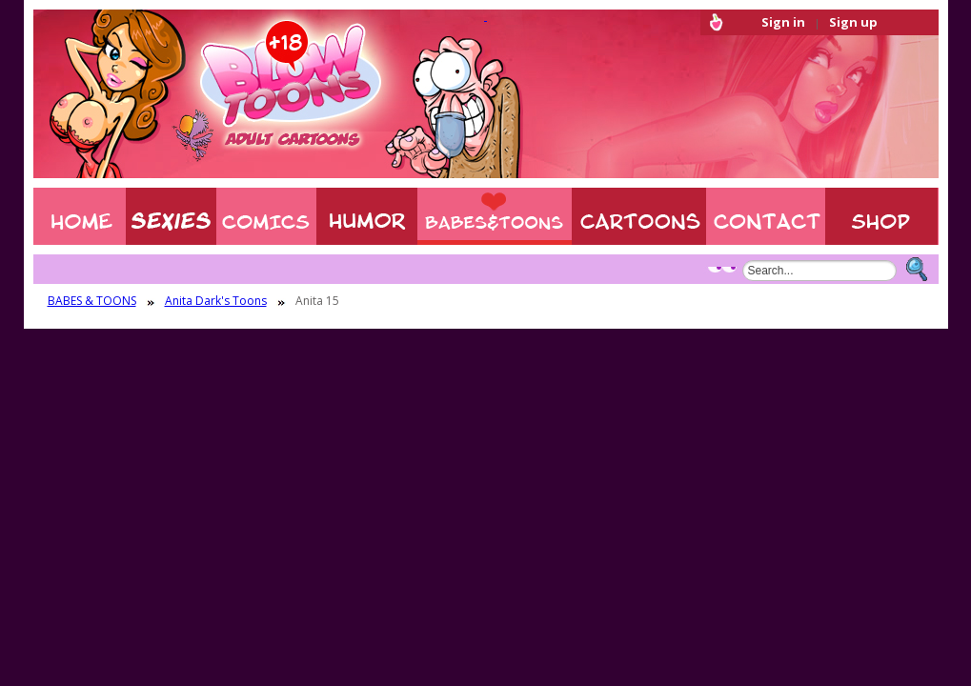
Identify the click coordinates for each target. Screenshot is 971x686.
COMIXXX (266, 216)
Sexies (171, 216)
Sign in (783, 21)
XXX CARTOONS (639, 216)
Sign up (853, 21)
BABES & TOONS (494, 216)
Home (79, 216)
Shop (882, 216)
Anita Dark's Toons (216, 301)
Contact (765, 216)
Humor (366, 216)
